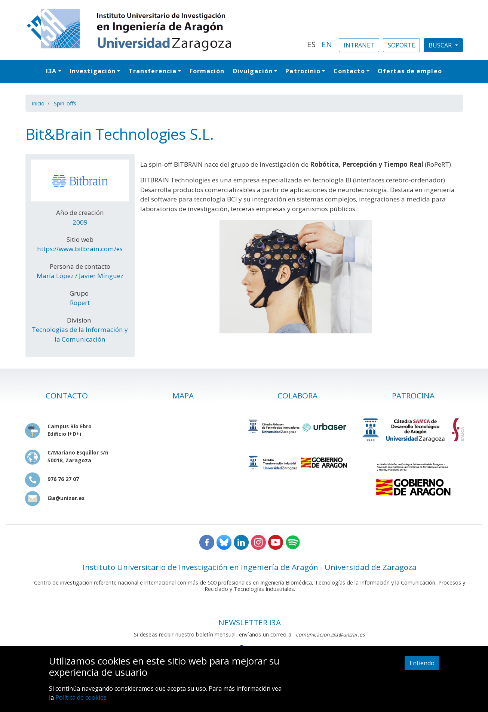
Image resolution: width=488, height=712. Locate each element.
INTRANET (359, 45)
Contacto (349, 71)
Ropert (80, 302)
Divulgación (253, 71)
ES (311, 44)
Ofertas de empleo (410, 71)
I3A (51, 71)
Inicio (37, 103)
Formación (207, 71)
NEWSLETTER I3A (249, 622)
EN (327, 44)
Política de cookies (81, 697)
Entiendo (422, 663)
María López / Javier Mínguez (80, 275)
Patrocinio (302, 71)
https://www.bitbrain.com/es (80, 248)
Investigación (93, 71)
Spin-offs (65, 103)
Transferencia (153, 71)
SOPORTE (401, 45)
